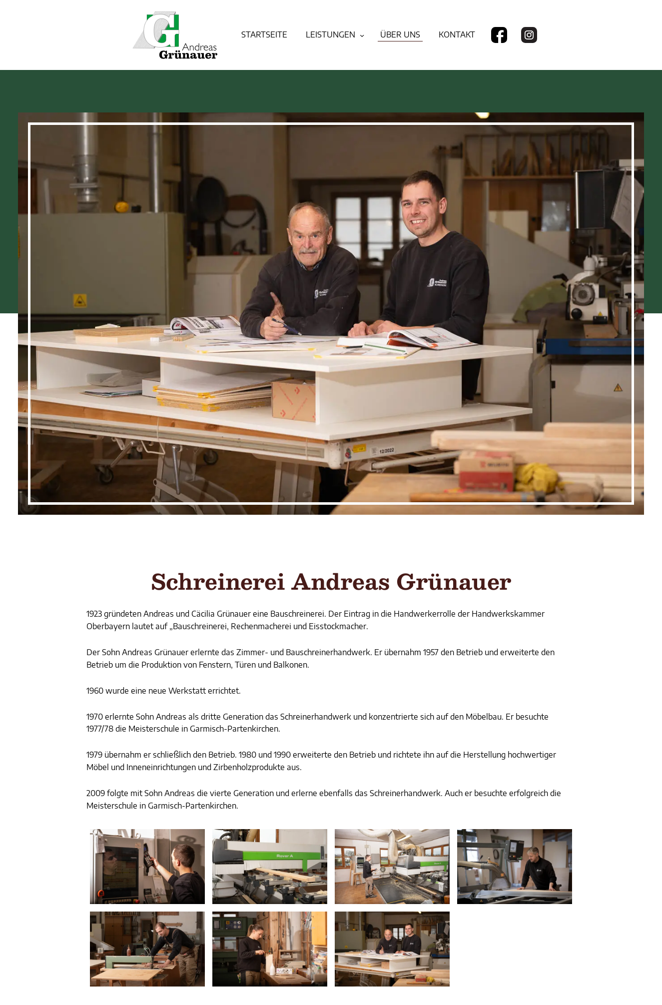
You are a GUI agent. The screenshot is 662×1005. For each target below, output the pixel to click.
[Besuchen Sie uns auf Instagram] (529, 35)
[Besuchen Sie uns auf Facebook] (499, 35)
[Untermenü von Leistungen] (362, 34)
